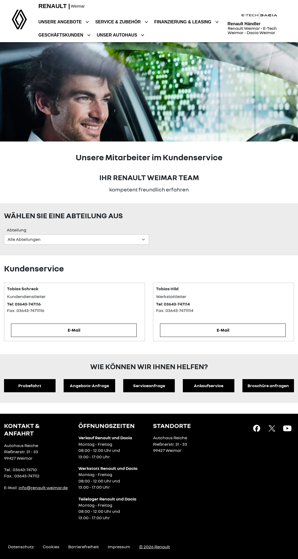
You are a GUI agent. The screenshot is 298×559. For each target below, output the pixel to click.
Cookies (51, 546)
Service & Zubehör (118, 22)
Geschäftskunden (61, 35)
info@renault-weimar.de (43, 487)
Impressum (119, 546)
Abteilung (16, 230)
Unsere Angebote (60, 22)
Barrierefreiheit (83, 546)
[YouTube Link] (287, 428)
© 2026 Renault (154, 546)
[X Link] (272, 428)
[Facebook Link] (256, 428)
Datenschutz (21, 546)
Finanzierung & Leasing (183, 22)
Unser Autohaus (118, 35)
